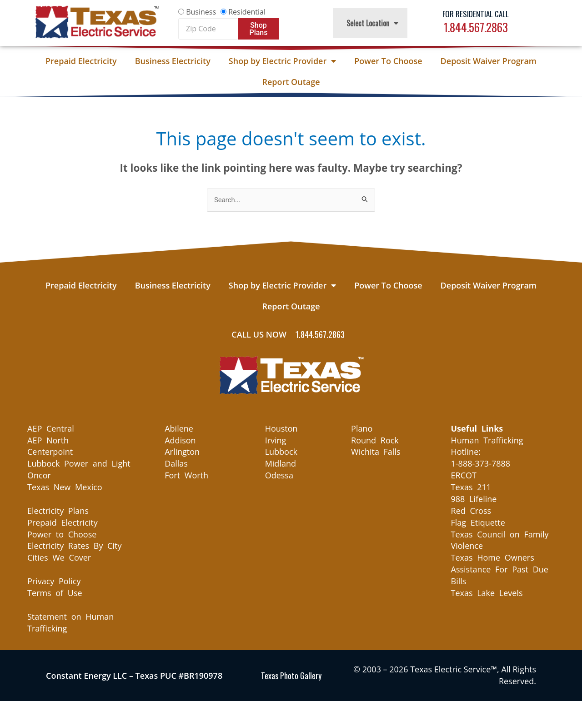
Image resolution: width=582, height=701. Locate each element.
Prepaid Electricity (81, 60)
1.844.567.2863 (476, 27)
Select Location (372, 23)
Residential (247, 12)
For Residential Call (475, 14)
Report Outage (291, 81)
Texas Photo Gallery (291, 675)
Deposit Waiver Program (489, 60)
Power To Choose (388, 60)
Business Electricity (173, 60)
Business (201, 12)
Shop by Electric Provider (282, 61)
